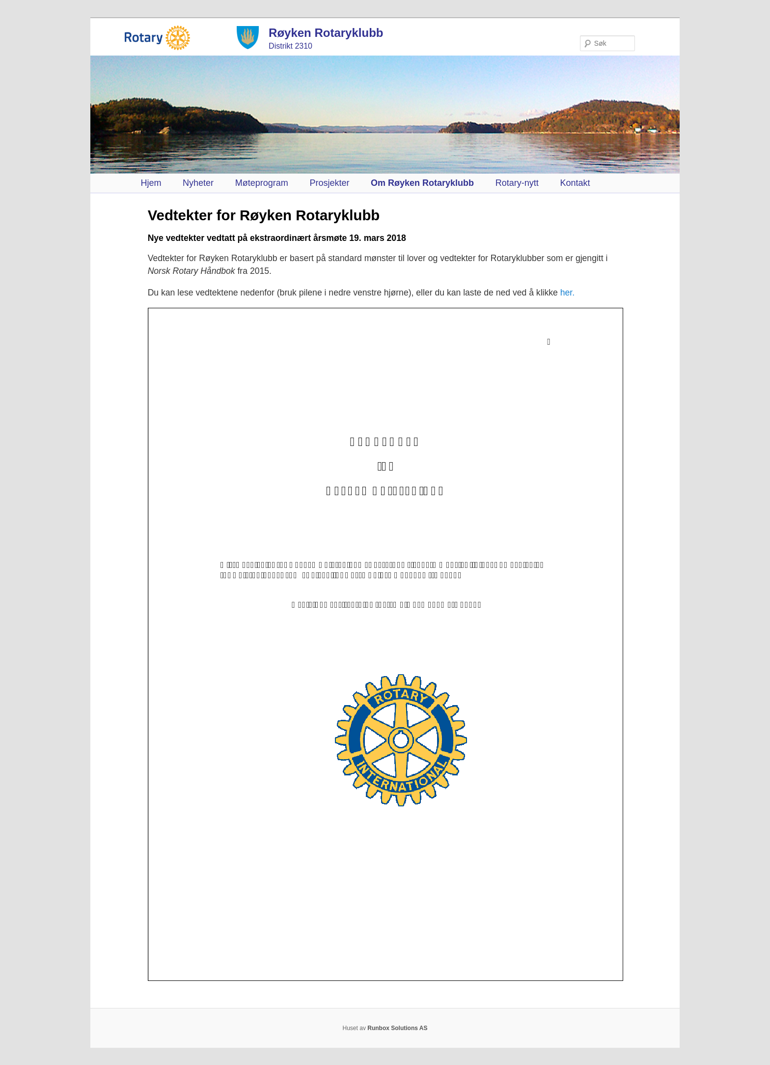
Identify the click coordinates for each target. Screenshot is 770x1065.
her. (567, 292)
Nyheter (198, 183)
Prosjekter (329, 183)
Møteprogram (261, 183)
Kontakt (575, 183)
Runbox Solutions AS (397, 1028)
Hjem (150, 183)
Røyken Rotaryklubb (326, 32)
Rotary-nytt (517, 183)
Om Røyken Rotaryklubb (422, 183)
